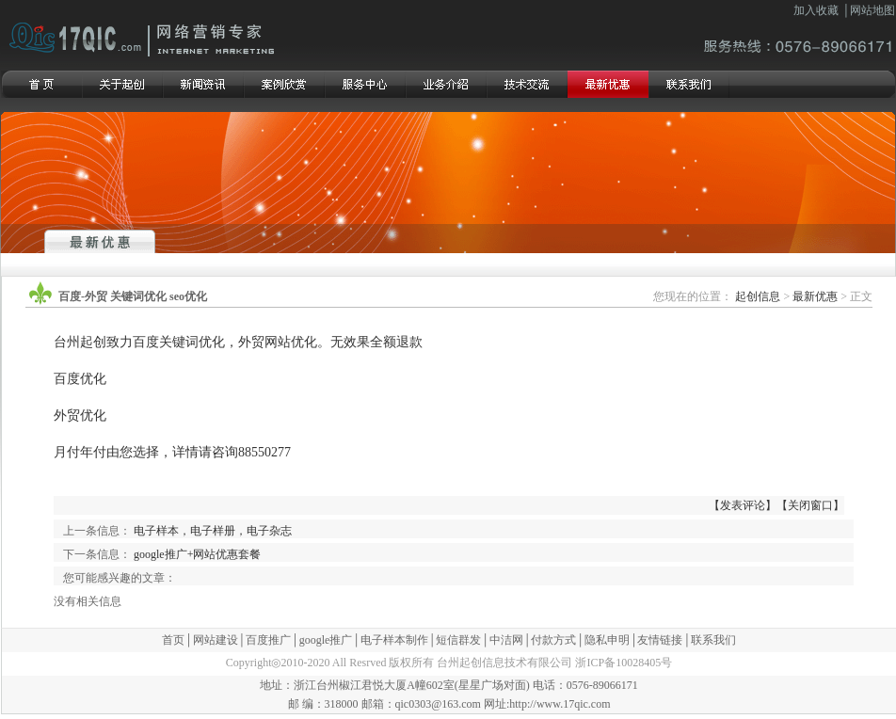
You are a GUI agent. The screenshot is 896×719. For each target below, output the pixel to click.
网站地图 (872, 10)
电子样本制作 (394, 640)
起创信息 (757, 296)
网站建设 (215, 640)
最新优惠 (815, 296)
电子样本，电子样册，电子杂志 (213, 530)
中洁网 (506, 640)
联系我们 (713, 640)
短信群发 (458, 640)
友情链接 (659, 640)
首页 (173, 640)
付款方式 (553, 640)
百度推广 (268, 640)
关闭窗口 (810, 505)
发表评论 (742, 505)
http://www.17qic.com (559, 704)
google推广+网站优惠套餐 (197, 554)
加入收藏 (816, 10)
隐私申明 (607, 640)
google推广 (326, 640)
